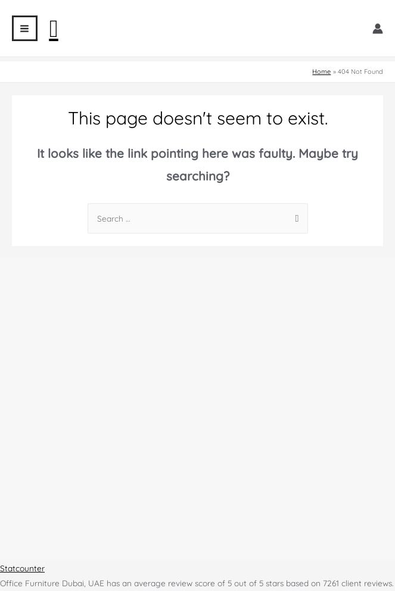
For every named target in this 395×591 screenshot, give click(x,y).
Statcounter (22, 568)
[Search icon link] (53, 28)
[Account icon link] (377, 28)
